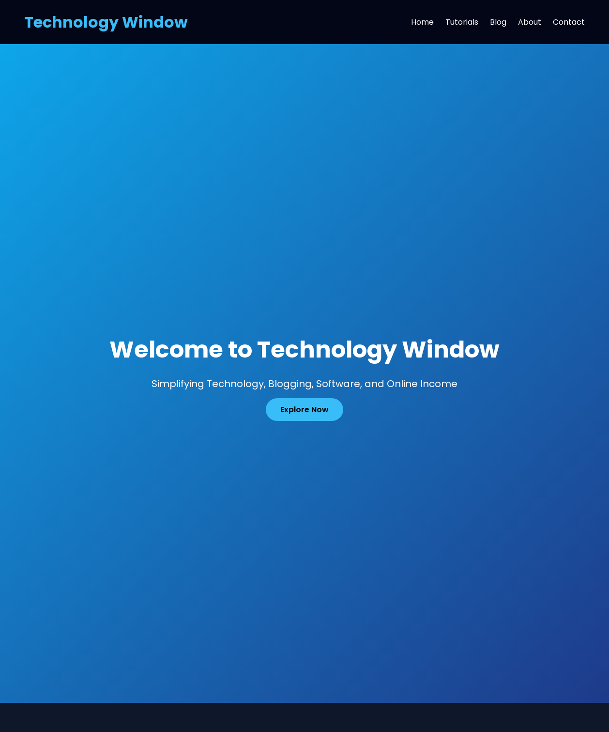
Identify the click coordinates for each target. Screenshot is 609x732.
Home (422, 22)
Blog (498, 22)
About (529, 22)
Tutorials (461, 22)
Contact (569, 22)
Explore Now (304, 409)
